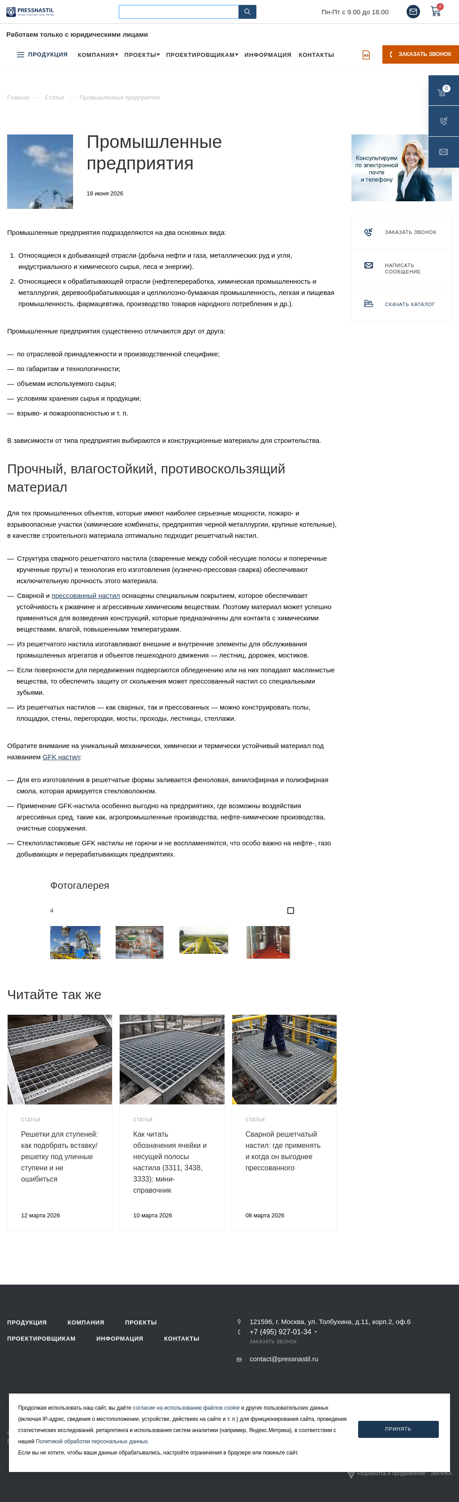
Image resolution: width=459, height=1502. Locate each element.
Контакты (181, 1338)
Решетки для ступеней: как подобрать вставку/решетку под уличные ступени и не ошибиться (59, 1156)
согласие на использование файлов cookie (186, 1408)
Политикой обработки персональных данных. (92, 1441)
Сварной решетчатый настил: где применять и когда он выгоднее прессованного (283, 1151)
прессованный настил (86, 595)
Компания (86, 1322)
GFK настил (61, 757)
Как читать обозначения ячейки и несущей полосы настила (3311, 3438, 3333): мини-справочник (170, 1162)
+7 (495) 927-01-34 (280, 1332)
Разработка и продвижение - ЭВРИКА (400, 1473)
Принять (398, 1429)
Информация (119, 1338)
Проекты (141, 1322)
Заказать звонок (420, 54)
